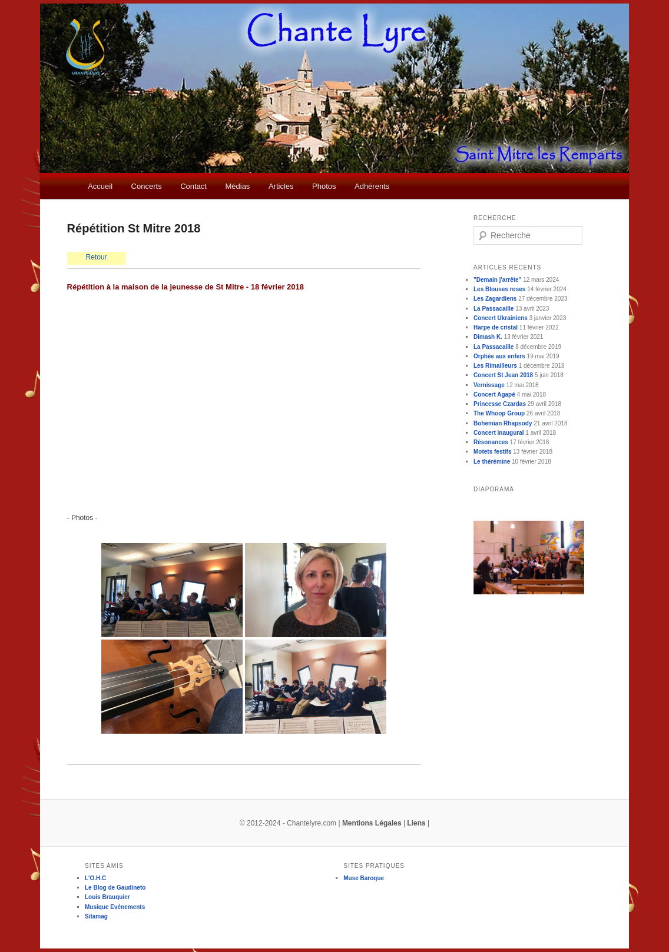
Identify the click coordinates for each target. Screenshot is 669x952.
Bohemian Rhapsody (502, 423)
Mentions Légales (372, 823)
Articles (281, 186)
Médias (237, 186)
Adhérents (372, 186)
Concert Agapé (494, 394)
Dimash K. (487, 337)
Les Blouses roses (499, 289)
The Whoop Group (499, 413)
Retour (96, 257)
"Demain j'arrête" (497, 280)
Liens (416, 823)
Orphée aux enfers (499, 356)
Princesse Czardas (499, 404)
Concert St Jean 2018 (503, 375)
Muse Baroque (363, 878)
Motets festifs (492, 451)
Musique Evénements (115, 907)
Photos (324, 186)
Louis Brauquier (107, 897)
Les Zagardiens (494, 298)
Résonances (490, 442)
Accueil (100, 186)
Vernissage (489, 385)
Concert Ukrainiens (500, 318)
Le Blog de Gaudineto (115, 887)
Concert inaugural (498, 433)
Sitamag (96, 916)
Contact (193, 186)
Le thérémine (491, 461)
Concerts (146, 186)
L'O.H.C (95, 878)
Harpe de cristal (495, 327)
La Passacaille (493, 308)
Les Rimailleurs (495, 365)
